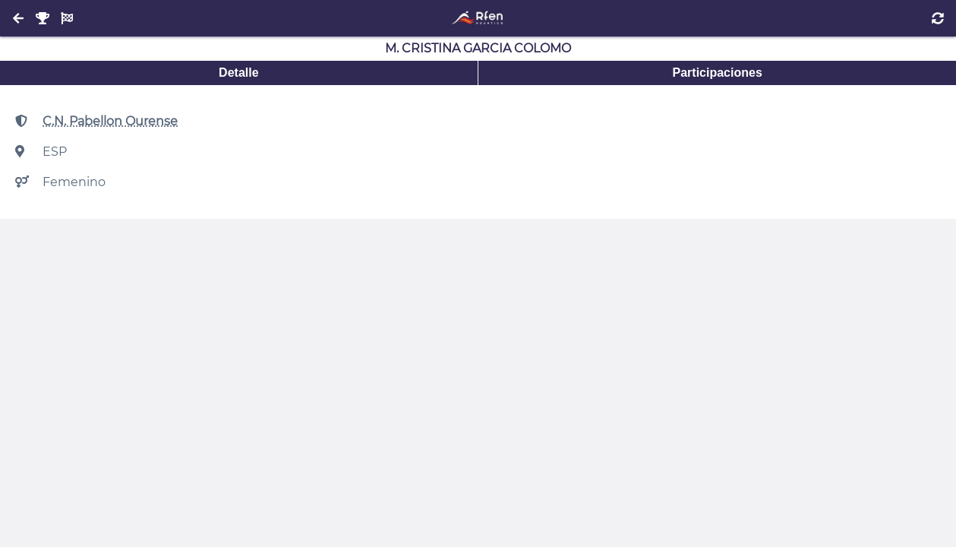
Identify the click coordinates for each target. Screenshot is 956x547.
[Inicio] (478, 18)
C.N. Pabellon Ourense (110, 121)
